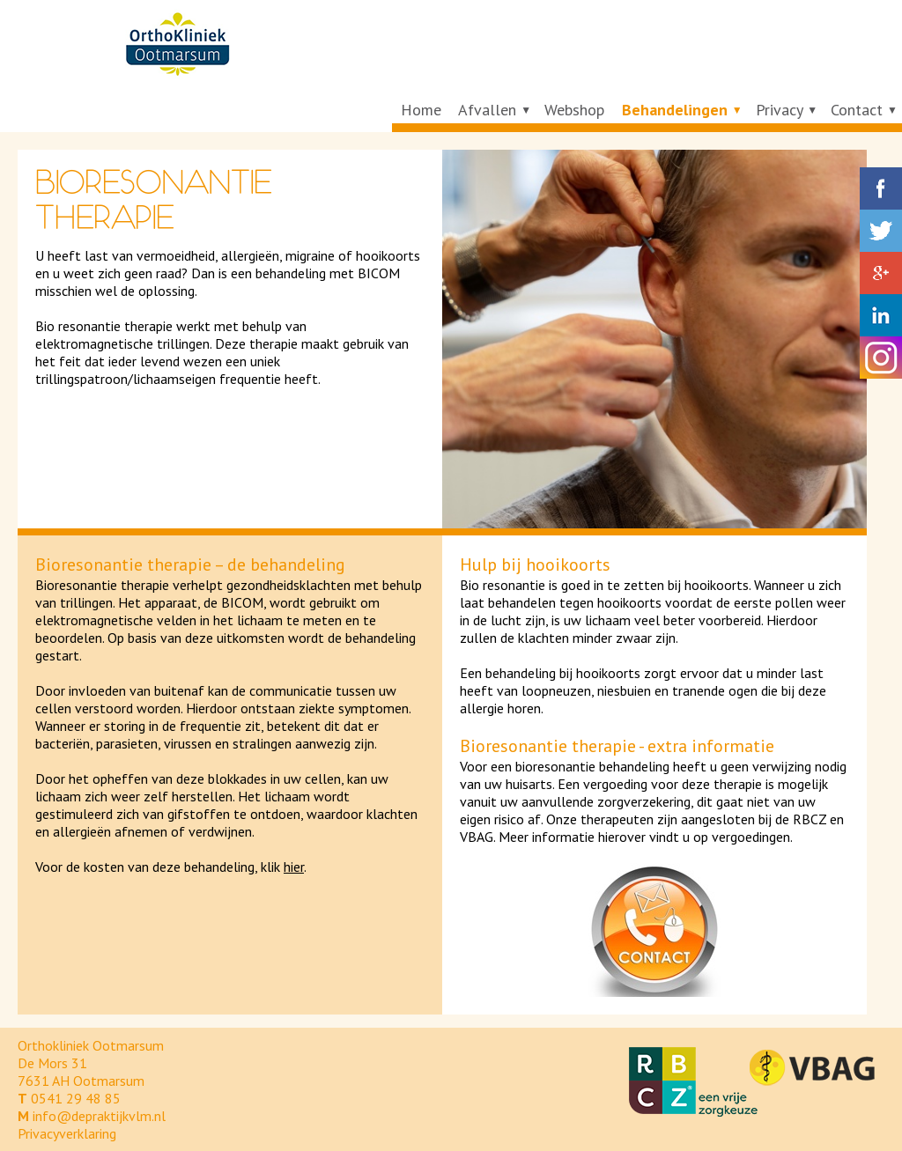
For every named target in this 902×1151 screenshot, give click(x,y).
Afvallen (487, 110)
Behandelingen (675, 110)
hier (294, 866)
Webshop (574, 110)
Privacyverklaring (67, 1133)
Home (421, 110)
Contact (857, 110)
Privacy (779, 110)
